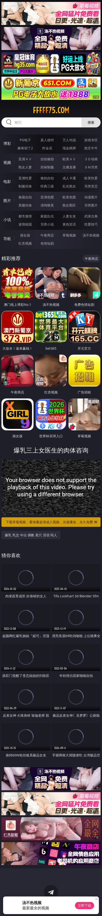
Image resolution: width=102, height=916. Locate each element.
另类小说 (47, 224)
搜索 (91, 122)
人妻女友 (69, 216)
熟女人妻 (25, 167)
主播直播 (69, 167)
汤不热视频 (91, 235)
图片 (7, 200)
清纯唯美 (47, 205)
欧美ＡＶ (69, 159)
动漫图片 (91, 197)
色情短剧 (47, 243)
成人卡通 (69, 178)
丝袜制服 (47, 167)
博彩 (7, 143)
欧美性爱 (91, 178)
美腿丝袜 (25, 205)
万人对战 (69, 140)
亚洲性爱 (25, 178)
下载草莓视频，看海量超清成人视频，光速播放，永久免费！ (52, 522)
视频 (7, 162)
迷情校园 (25, 224)
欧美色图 (69, 197)
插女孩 (25, 235)
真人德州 (47, 140)
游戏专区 (91, 140)
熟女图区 (69, 205)
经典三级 (47, 186)
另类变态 (91, 186)
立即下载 (84, 905)
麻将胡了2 (25, 148)
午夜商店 (47, 235)
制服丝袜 (25, 186)
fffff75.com (51, 110)
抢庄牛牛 (91, 148)
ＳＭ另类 (91, 167)
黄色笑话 (69, 224)
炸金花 (47, 148)
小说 (7, 219)
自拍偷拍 (47, 159)
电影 (7, 181)
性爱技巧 (91, 224)
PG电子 (25, 140)
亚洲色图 (47, 197)
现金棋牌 (69, 148)
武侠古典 (91, 216)
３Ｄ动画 (91, 159)
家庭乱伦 (47, 216)
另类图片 (91, 205)
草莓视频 (69, 235)
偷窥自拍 (25, 197)
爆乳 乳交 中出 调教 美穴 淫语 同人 (31, 535)
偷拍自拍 (47, 178)
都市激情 (25, 216)
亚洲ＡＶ (25, 159)
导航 (7, 238)
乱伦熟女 (69, 186)
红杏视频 (25, 243)
